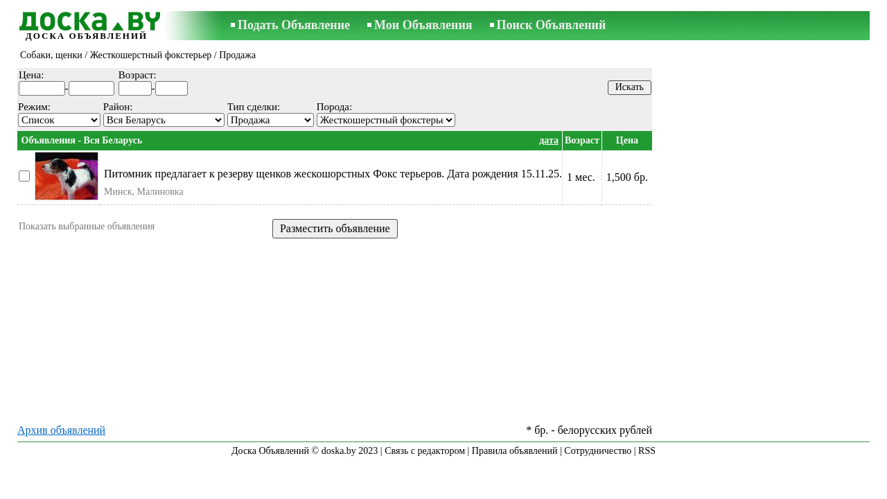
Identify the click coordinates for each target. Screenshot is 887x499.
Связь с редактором (425, 451)
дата (549, 140)
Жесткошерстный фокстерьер (151, 55)
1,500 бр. (627, 177)
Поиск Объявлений (551, 25)
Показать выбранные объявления (87, 226)
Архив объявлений (61, 430)
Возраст (582, 140)
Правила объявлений (515, 451)
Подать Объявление (294, 25)
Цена (627, 140)
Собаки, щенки (51, 55)
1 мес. (581, 177)
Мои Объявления (423, 25)
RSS (647, 451)
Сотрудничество (597, 451)
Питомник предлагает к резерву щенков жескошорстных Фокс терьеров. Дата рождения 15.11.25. (333, 174)
